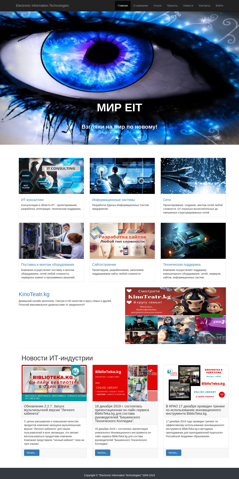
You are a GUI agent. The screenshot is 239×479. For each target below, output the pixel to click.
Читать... (32, 452)
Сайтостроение (104, 264)
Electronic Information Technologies (42, 5)
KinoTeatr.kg (34, 294)
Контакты (204, 5)
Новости (188, 5)
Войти (219, 5)
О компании (141, 5)
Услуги (157, 5)
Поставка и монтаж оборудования (47, 264)
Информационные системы (113, 200)
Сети (167, 200)
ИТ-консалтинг (32, 200)
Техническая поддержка (182, 264)
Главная (123, 5)
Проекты (172, 5)
